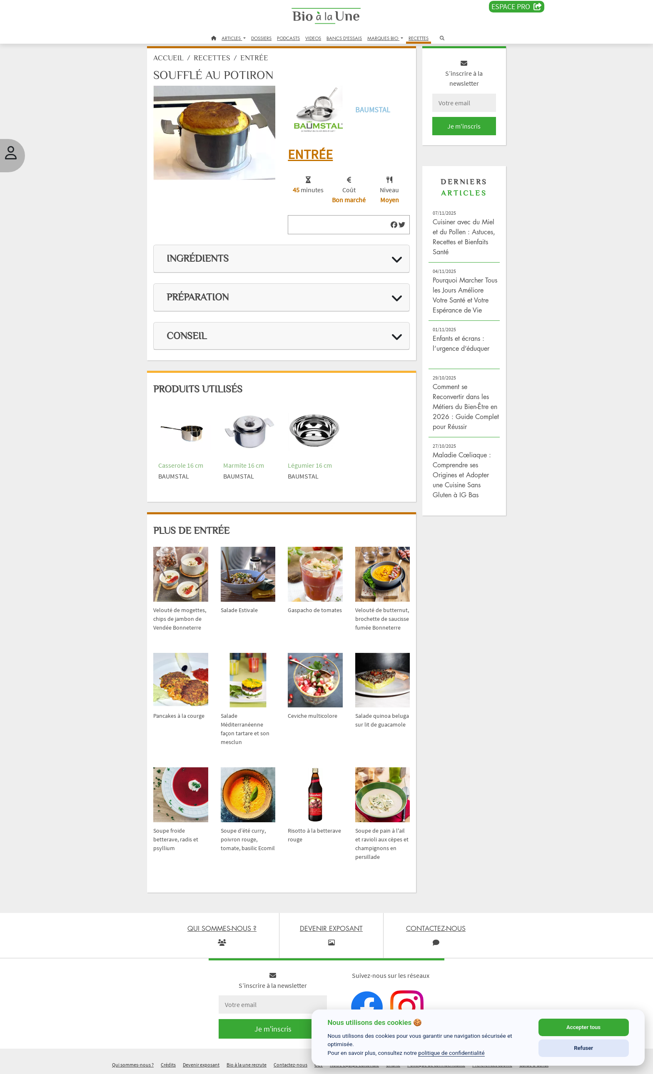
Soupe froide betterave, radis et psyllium (194, 828)
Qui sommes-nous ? (133, 1063)
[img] (384, 225)
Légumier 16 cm (315, 458)
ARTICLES (232, 38)
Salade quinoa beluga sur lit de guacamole (373, 721)
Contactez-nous (290, 1063)
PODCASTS (288, 38)
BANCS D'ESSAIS (344, 38)
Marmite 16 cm (255, 458)
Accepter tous (583, 1027)
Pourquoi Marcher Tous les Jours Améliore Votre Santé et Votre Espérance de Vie (449, 307)
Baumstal (370, 114)
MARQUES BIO (383, 38)
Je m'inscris (449, 134)
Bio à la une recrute (247, 1063)
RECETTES (419, 38)
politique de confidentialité (451, 1052)
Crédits (168, 1063)
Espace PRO (516, 6)
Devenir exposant (201, 1063)
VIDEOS (313, 38)
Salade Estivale (250, 596)
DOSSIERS (261, 38)
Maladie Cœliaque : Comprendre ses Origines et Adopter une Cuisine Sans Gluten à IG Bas (452, 502)
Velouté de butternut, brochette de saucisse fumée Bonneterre (371, 614)
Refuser (583, 1048)
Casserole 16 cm (199, 458)
